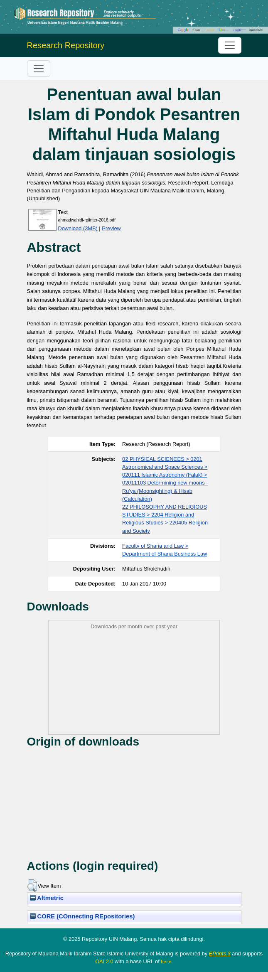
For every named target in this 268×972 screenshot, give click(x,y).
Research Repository (66, 45)
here (166, 962)
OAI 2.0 (104, 961)
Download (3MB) (78, 228)
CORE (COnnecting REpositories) (82, 916)
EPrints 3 (220, 953)
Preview (111, 228)
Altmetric (47, 898)
